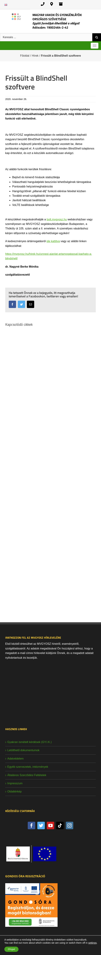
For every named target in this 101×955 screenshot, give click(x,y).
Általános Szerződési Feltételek (26, 775)
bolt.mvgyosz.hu (57, 219)
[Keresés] (96, 37)
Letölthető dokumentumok (23, 750)
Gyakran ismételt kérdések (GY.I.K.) (29, 742)
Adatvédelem (15, 758)
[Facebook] (31, 825)
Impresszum (15, 783)
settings (92, 942)
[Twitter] (41, 825)
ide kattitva (53, 241)
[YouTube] (50, 825)
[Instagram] (69, 825)
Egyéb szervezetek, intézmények (27, 766)
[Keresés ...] (46, 37)
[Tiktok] (60, 825)
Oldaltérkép (14, 791)
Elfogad (11, 949)
